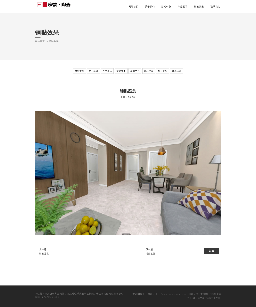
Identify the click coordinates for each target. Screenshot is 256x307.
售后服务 (162, 71)
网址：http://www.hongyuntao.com (167, 294)
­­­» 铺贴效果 (52, 41)
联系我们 (215, 6)
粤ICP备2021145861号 (47, 297)
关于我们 (150, 6)
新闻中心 (166, 6)
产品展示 (182, 6)
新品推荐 (148, 71)
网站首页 (133, 6)
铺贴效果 (199, 6)
